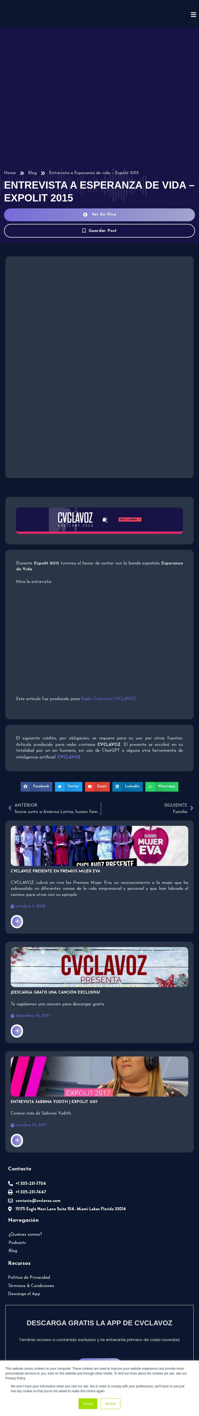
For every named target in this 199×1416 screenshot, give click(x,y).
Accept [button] (88, 1404)
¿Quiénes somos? (26, 1232)
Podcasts (17, 1240)
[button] (38, 785)
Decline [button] (110, 1404)
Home (10, 172)
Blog (32, 172)
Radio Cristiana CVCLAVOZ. (105, 698)
